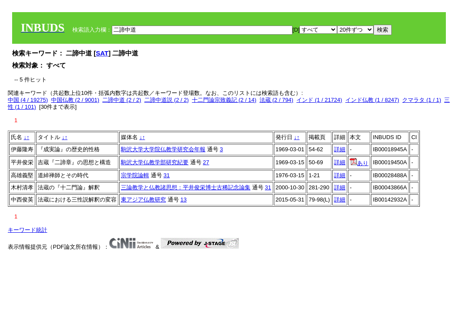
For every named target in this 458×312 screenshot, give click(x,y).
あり (359, 163)
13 (183, 199)
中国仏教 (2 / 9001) (75, 100)
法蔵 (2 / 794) (276, 100)
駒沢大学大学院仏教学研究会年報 (163, 149)
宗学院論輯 (135, 175)
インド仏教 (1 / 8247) (372, 100)
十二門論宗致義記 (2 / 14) (224, 100)
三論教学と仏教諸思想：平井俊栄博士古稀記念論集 (185, 187)
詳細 (339, 149)
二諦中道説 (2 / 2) (166, 100)
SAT (102, 53)
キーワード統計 (27, 230)
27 (206, 162)
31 (166, 175)
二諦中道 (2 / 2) (121, 100)
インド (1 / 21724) (319, 100)
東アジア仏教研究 (143, 199)
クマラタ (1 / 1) (421, 100)
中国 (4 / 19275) (28, 100)
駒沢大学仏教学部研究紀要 (154, 162)
